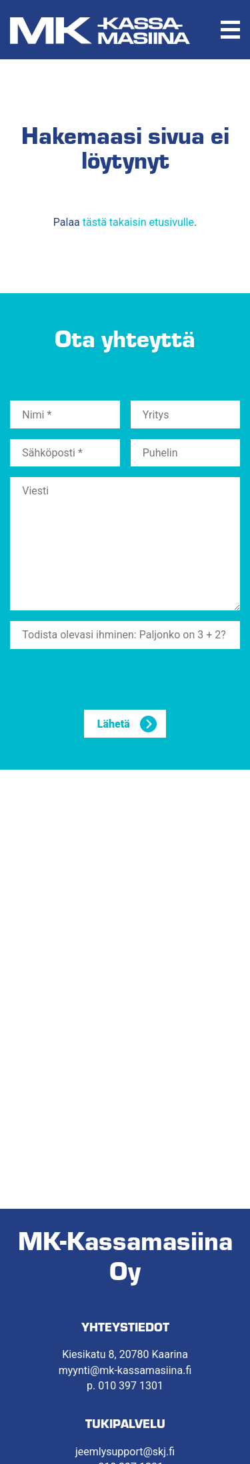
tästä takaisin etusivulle (138, 222)
